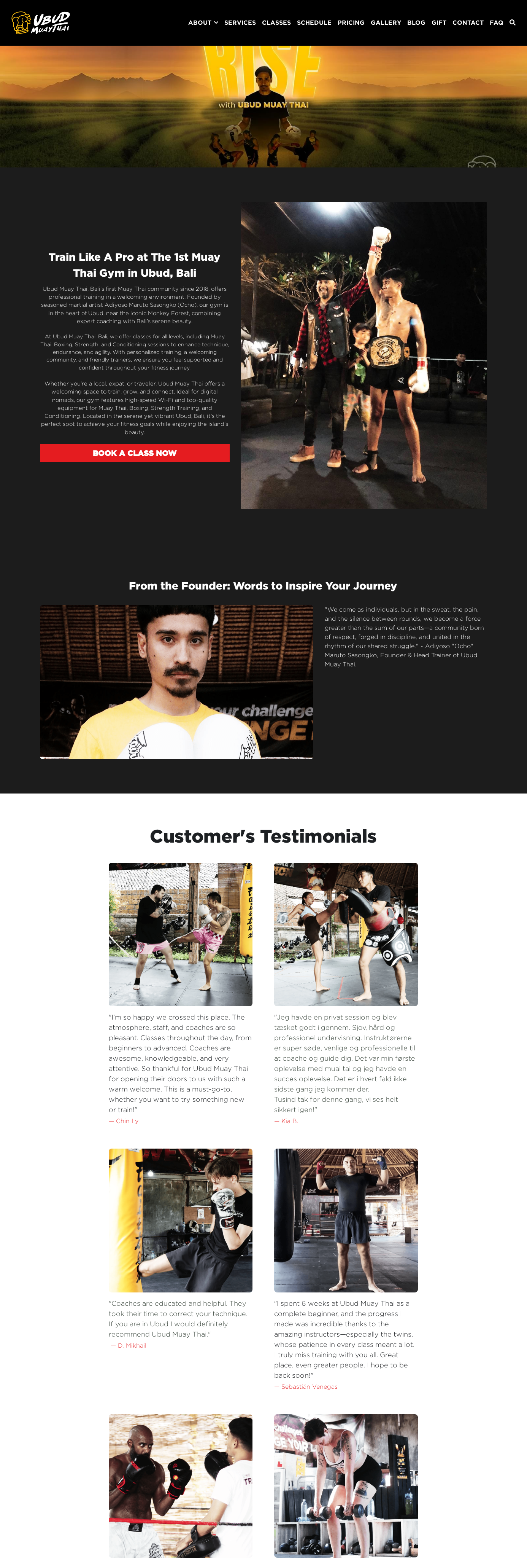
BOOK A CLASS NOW (129, 459)
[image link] (40, 22)
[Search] (513, 22)
